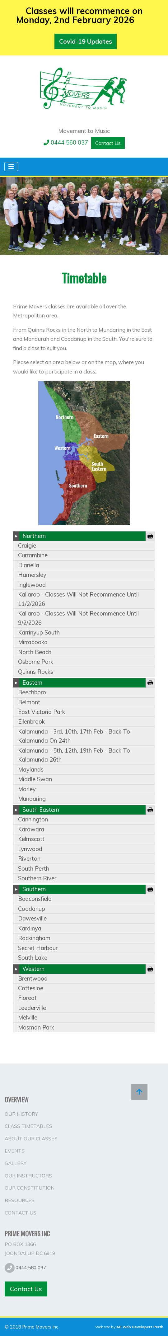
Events (15, 1151)
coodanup (31, 908)
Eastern (32, 682)
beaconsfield (35, 898)
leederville (32, 1007)
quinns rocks (35, 671)
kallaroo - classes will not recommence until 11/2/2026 (78, 599)
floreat (27, 997)
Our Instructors (28, 1175)
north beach (34, 652)
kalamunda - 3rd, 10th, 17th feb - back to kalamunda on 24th (74, 736)
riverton (29, 858)
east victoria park (41, 712)
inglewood (32, 584)
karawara (31, 829)
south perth (33, 868)
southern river (37, 878)
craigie (27, 545)
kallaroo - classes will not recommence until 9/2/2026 (78, 618)
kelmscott (31, 839)
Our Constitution (29, 1188)
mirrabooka (33, 642)
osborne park (35, 661)
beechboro (32, 692)
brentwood (33, 978)
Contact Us (108, 143)
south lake (32, 957)
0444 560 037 (66, 142)
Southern (34, 889)
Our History (21, 1114)
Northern (34, 536)
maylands (31, 769)
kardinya (29, 928)
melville (27, 1017)
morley (27, 789)
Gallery (15, 1163)
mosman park (36, 1027)
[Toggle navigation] (11, 166)
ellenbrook (31, 721)
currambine (33, 555)
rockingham (34, 938)
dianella (28, 565)
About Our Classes (31, 1138)
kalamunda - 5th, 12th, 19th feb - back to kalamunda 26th (74, 755)
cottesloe (30, 988)
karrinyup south (39, 632)
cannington (33, 819)
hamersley (32, 574)
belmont (29, 702)
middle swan (35, 779)
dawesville (32, 918)
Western (33, 968)
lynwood (30, 849)
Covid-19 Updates (85, 41)
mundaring (32, 798)
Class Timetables (28, 1126)
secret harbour (38, 948)
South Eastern (40, 809)
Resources (20, 1200)
